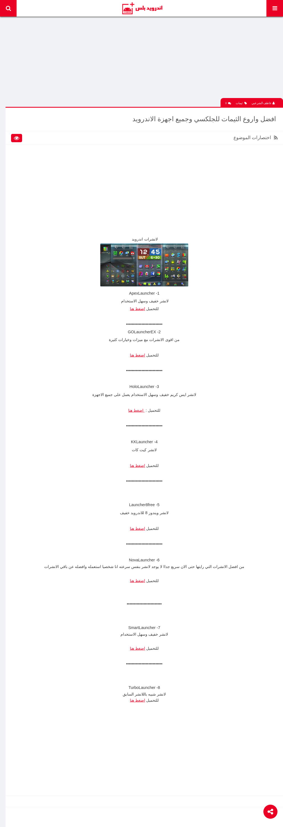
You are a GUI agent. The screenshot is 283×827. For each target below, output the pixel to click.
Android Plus (142, 8)
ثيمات (241, 103)
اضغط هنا (137, 309)
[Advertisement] (144, 59)
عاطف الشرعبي (263, 103)
